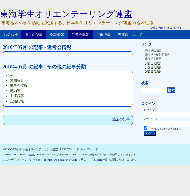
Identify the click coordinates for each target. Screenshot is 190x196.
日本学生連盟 (153, 50)
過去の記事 (34, 35)
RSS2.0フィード (69, 149)
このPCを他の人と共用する (164, 128)
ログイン (179, 27)
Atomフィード (89, 149)
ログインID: (151, 109)
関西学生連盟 (153, 70)
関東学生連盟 (153, 62)
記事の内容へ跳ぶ (161, 27)
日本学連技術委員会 (157, 54)
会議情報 (57, 35)
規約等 (15, 91)
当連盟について (130, 35)
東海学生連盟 (153, 58)
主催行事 (103, 35)
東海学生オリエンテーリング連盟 (66, 14)
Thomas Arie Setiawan (55, 159)
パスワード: (151, 119)
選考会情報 (80, 35)
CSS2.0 (22, 154)
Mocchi (98, 159)
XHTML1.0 (9, 154)
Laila (74, 159)
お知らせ (11, 35)
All (12, 75)
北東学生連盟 (153, 66)
